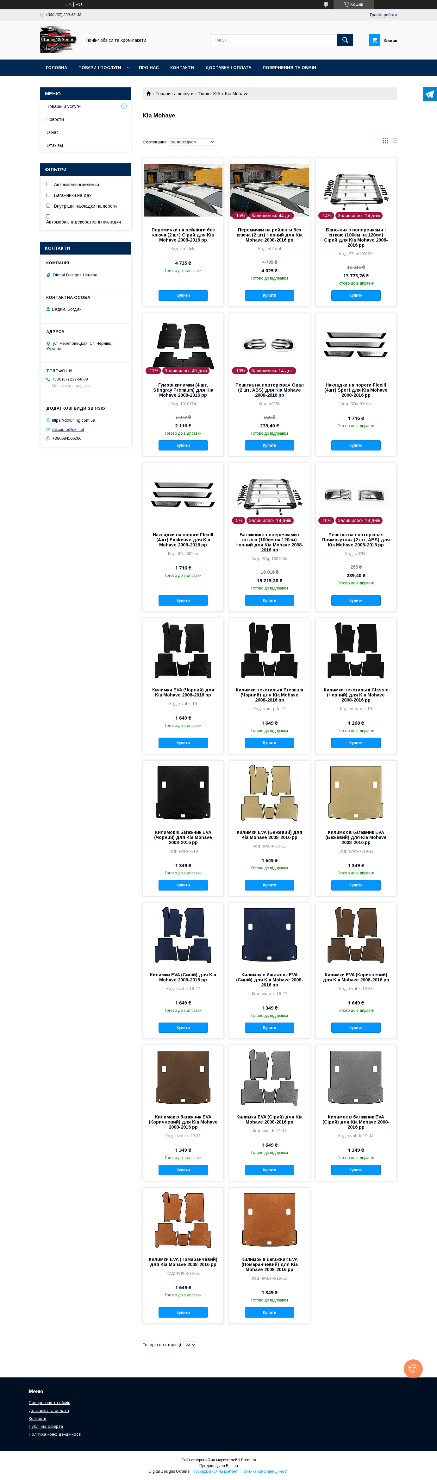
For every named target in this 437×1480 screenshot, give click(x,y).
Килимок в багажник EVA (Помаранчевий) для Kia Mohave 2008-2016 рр (269, 1264)
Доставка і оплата (228, 67)
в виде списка (394, 142)
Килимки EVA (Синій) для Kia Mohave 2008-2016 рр (183, 977)
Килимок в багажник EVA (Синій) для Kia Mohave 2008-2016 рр (269, 979)
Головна (56, 67)
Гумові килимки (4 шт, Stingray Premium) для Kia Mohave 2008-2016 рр (183, 390)
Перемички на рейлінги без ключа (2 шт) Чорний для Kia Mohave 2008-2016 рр (270, 234)
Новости (55, 119)
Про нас (149, 67)
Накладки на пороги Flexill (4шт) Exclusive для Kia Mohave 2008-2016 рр (183, 539)
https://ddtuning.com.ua (73, 420)
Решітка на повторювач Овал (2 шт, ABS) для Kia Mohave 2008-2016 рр (269, 390)
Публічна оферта (46, 1426)
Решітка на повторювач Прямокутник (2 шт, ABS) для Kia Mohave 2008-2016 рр (356, 539)
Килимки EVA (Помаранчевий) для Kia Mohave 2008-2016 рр (183, 1262)
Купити (183, 295)
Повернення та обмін (289, 67)
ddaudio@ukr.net (68, 429)
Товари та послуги (174, 93)
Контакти (182, 67)
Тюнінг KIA (209, 93)
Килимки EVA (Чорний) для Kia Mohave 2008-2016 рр (183, 692)
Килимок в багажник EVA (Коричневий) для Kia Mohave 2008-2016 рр (183, 1122)
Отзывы (55, 145)
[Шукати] (345, 40)
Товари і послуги (99, 67)
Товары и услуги (64, 106)
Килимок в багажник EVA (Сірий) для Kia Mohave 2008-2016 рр (356, 1122)
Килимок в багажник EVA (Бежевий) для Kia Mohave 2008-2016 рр (356, 837)
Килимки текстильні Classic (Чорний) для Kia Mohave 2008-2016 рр (356, 694)
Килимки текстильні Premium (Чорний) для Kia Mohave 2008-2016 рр (269, 694)
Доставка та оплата (49, 1410)
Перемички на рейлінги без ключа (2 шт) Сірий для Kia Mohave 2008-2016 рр (183, 234)
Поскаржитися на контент (215, 1471)
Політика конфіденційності (55, 1434)
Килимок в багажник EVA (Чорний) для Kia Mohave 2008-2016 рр (183, 837)
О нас (53, 132)
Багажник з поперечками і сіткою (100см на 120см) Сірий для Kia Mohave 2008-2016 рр (356, 237)
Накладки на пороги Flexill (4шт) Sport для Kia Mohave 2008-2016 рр (356, 390)
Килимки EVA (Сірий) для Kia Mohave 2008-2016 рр (269, 1119)
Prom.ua (248, 1460)
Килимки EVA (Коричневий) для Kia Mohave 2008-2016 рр (356, 977)
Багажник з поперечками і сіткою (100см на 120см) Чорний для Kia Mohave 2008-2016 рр (269, 542)
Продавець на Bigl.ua (218, 1466)
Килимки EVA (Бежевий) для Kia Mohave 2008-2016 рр (269, 835)
